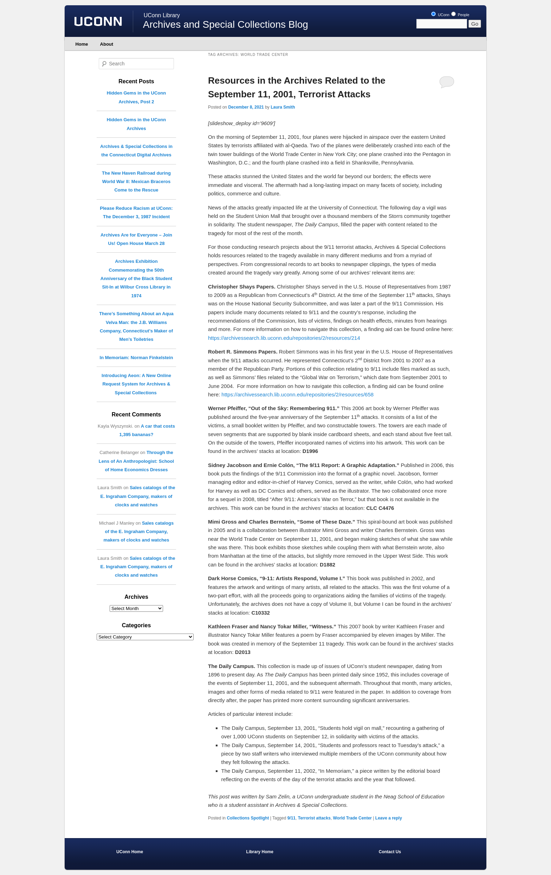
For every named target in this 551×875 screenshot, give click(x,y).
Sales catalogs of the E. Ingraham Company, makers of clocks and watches (138, 496)
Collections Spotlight (248, 818)
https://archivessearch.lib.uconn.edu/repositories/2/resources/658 (297, 394)
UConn (440, 15)
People (460, 15)
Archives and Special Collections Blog (225, 24)
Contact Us (390, 851)
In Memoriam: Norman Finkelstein (136, 357)
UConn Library (162, 15)
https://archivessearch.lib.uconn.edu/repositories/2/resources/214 (284, 338)
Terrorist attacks (314, 818)
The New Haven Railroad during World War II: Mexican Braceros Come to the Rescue (136, 181)
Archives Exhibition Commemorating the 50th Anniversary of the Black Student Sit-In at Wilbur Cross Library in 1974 (136, 278)
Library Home (259, 851)
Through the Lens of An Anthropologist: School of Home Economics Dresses (136, 461)
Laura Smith (283, 107)
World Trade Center (352, 818)
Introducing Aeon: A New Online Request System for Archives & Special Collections (136, 384)
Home (81, 44)
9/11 (291, 818)
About (107, 44)
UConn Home (129, 851)
